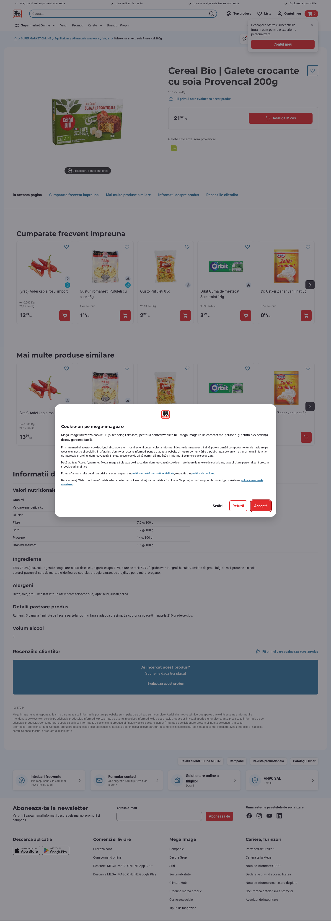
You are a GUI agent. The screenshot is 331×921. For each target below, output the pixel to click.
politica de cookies (202, 473)
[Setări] (217, 505)
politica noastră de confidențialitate (153, 473)
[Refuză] (238, 505)
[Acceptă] (261, 505)
